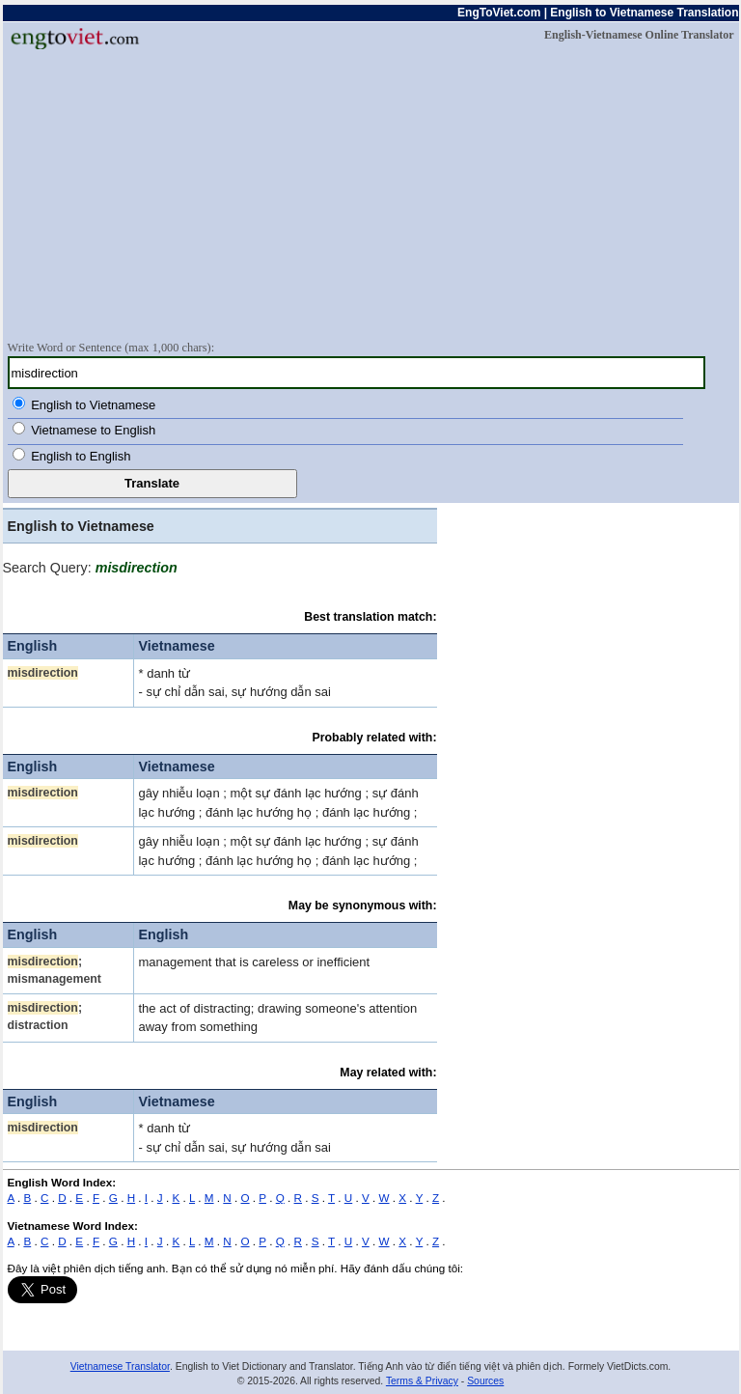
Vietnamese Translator (120, 1366)
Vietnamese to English (93, 430)
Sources (485, 1381)
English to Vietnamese (93, 405)
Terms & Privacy (422, 1381)
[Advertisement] (371, 194)
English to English (80, 456)
